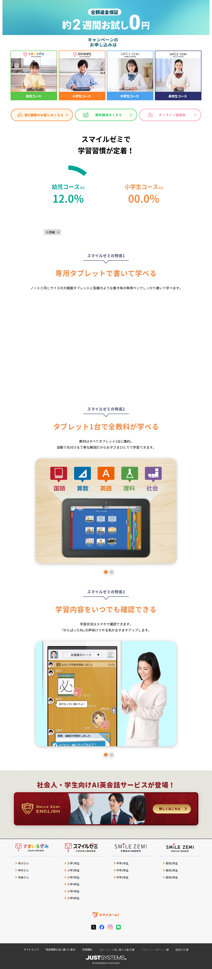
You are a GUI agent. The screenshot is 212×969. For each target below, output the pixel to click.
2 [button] (111, 572)
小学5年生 (73, 891)
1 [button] (106, 572)
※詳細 (52, 232)
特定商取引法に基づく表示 (60, 949)
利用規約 (87, 949)
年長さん (23, 877)
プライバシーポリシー (153, 949)
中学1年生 (122, 863)
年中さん (23, 870)
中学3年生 (122, 877)
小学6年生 (73, 898)
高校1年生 (172, 863)
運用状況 (180, 949)
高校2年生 (172, 870)
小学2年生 (73, 870)
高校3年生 (172, 877)
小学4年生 (73, 884)
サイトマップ (31, 949)
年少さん (23, 863)
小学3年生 (73, 877)
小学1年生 (73, 863)
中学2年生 (122, 870)
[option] (106, 510)
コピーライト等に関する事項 (115, 949)
